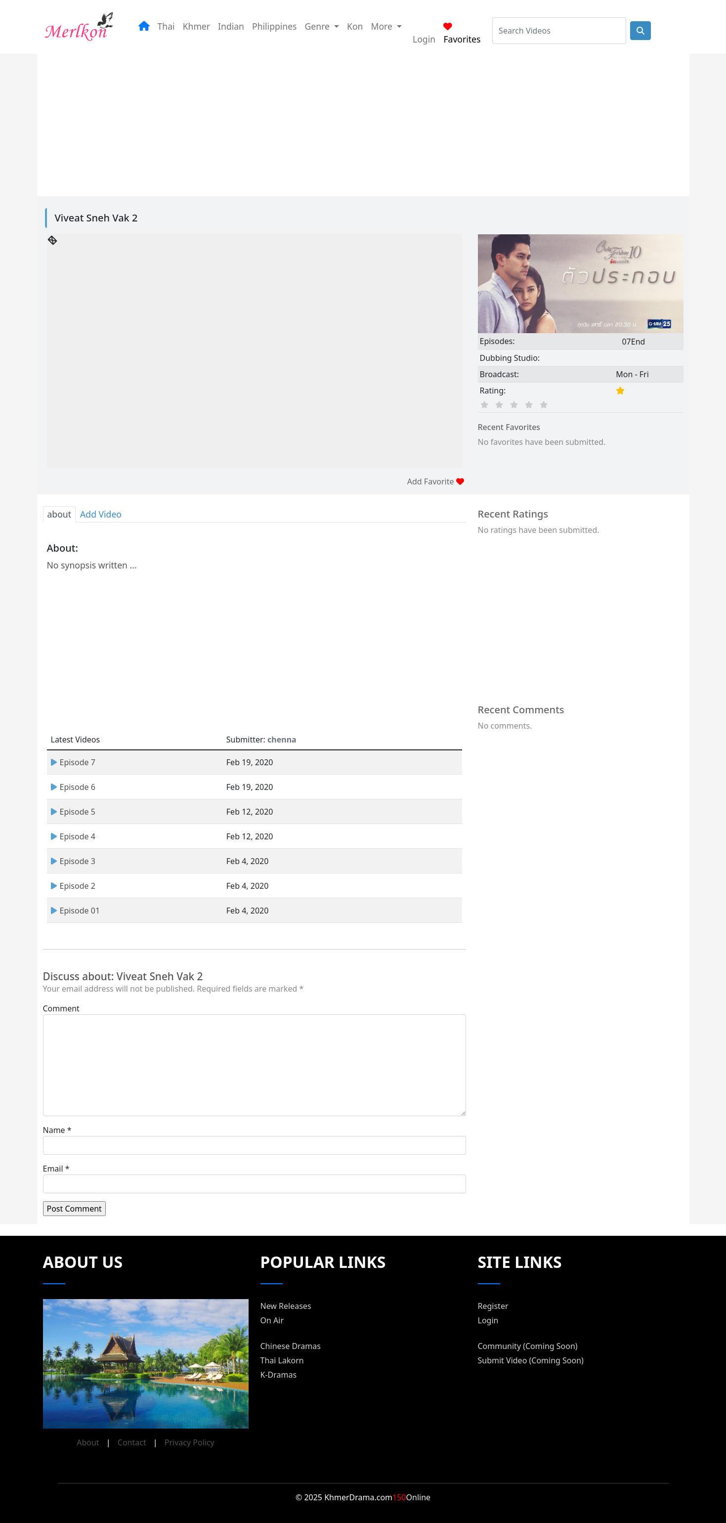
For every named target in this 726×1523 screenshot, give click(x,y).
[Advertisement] (351, 123)
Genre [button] (318, 26)
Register (493, 1306)
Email (53, 1168)
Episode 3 (73, 861)
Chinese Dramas (290, 1346)
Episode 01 (75, 910)
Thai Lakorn (282, 1360)
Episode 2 (73, 885)
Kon (355, 26)
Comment (61, 1008)
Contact (132, 1442)
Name (54, 1130)
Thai (166, 26)
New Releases (285, 1306)
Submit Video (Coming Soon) (531, 1360)
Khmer (196, 26)
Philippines (274, 26)
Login (424, 39)
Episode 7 (73, 762)
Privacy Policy (189, 1442)
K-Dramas (278, 1374)
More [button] (382, 26)
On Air (272, 1320)
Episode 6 (73, 787)
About (88, 1442)
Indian (231, 26)
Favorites (461, 33)
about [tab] (59, 514)
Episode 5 (73, 811)
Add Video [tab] (101, 514)
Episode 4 (73, 836)
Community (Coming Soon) (528, 1346)
